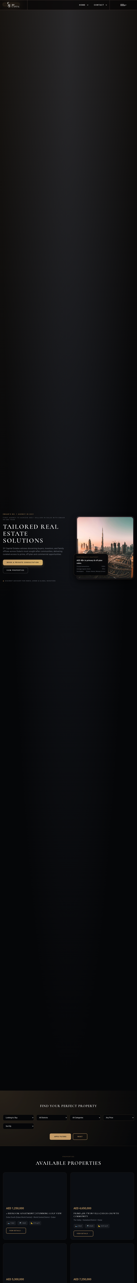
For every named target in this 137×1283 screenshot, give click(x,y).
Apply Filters (60, 1136)
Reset (80, 1136)
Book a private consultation (23, 562)
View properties (15, 570)
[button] (83, 5)
